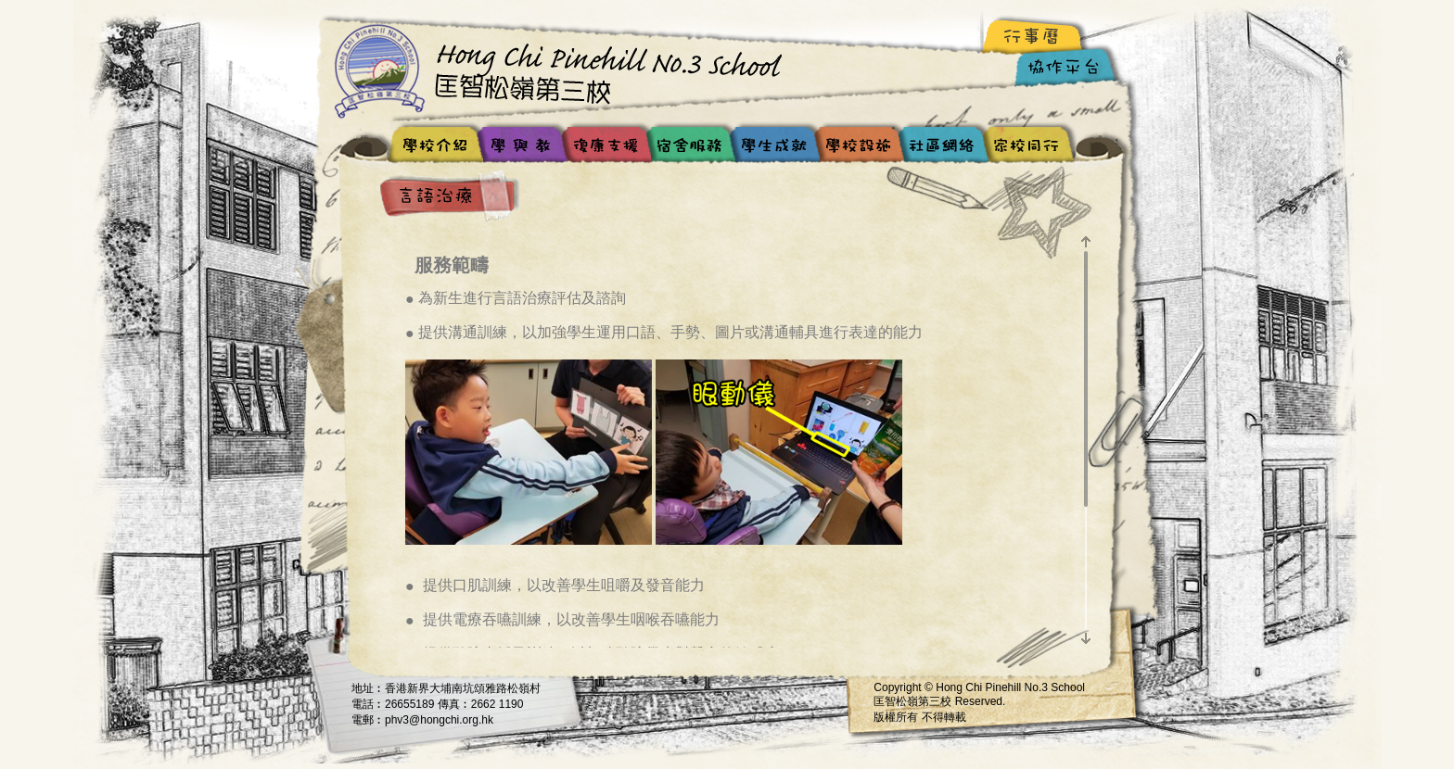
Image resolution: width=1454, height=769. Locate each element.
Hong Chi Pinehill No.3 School (565, 69)
